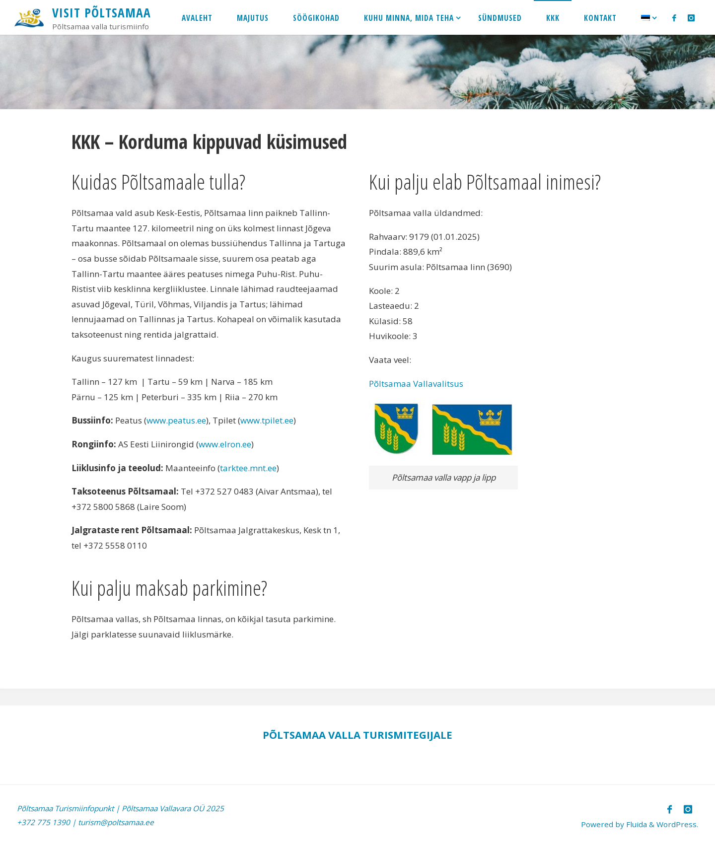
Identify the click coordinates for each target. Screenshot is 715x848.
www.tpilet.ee (266, 420)
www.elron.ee (225, 444)
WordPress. (677, 824)
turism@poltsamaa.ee (116, 822)
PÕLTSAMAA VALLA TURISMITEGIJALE (357, 735)
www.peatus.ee (176, 420)
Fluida (635, 824)
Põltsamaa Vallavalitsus (416, 383)
